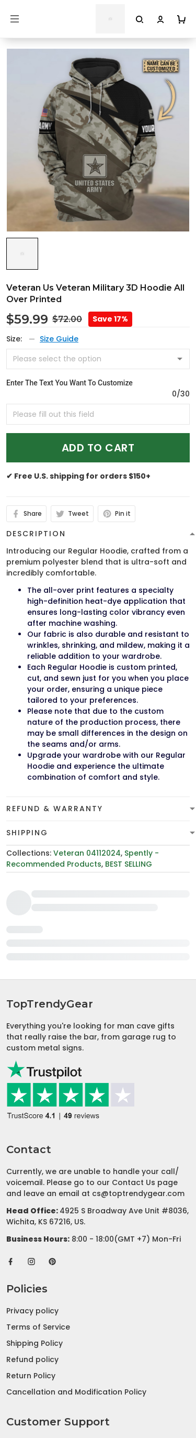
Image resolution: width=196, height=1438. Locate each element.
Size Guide (59, 339)
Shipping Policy (34, 1236)
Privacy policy (32, 1203)
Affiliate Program (39, 1401)
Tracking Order (35, 1385)
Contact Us (28, 1352)
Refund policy (32, 1252)
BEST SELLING (128, 864)
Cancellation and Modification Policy (76, 1284)
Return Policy (30, 1268)
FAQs (16, 1369)
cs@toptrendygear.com (138, 1086)
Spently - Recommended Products (82, 858)
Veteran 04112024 (87, 853)
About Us (23, 1336)
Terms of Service (38, 1219)
